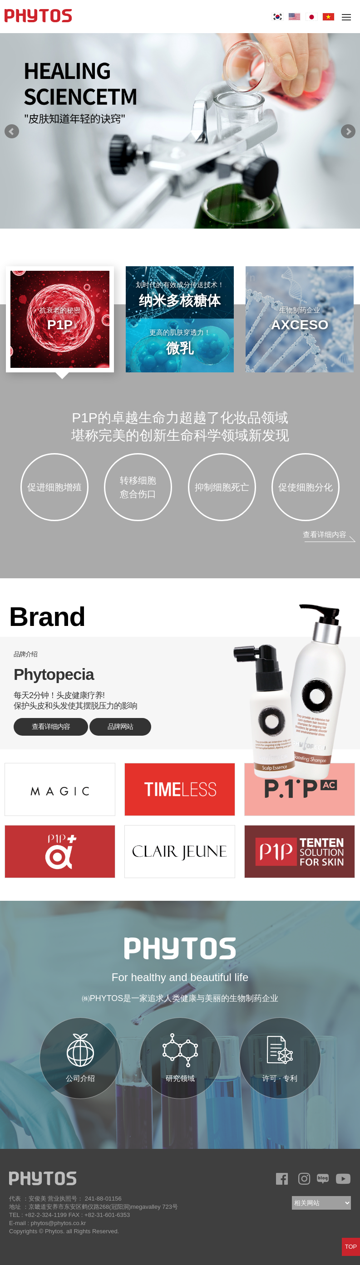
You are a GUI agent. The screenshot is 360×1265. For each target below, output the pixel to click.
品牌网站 (120, 726)
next (348, 131)
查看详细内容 (324, 534)
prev (12, 131)
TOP (351, 1246)
